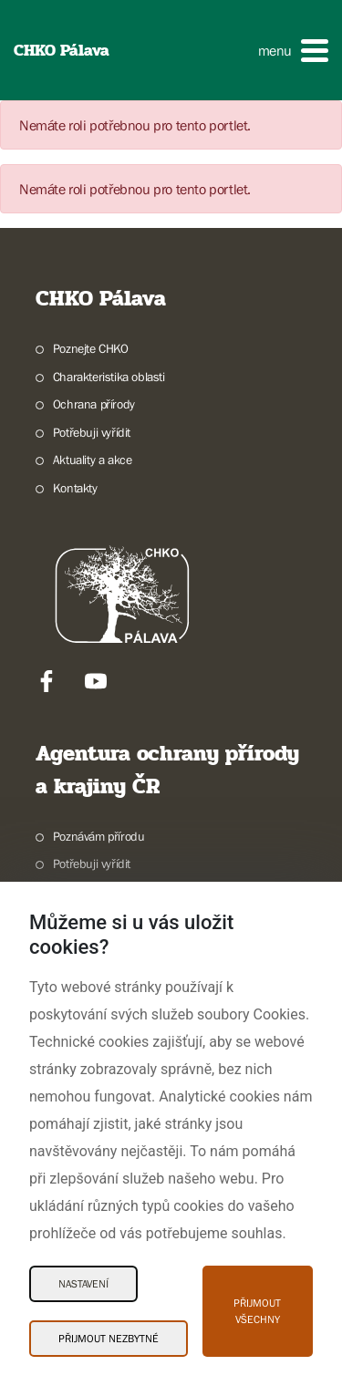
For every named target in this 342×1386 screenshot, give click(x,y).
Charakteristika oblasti (109, 376)
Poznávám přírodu (99, 836)
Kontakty (75, 488)
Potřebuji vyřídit (91, 432)
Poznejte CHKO (91, 348)
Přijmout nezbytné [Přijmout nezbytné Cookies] (108, 1338)
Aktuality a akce (92, 459)
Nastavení (83, 1283)
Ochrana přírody (94, 404)
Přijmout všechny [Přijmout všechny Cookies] (257, 1311)
